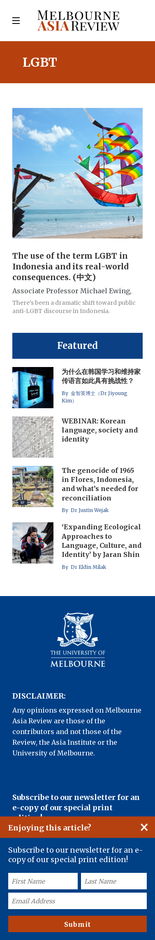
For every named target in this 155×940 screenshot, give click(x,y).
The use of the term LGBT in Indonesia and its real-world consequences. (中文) (70, 266)
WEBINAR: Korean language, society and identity (100, 430)
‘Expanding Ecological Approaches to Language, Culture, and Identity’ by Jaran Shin (101, 541)
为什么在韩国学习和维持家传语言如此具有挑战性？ (101, 376)
